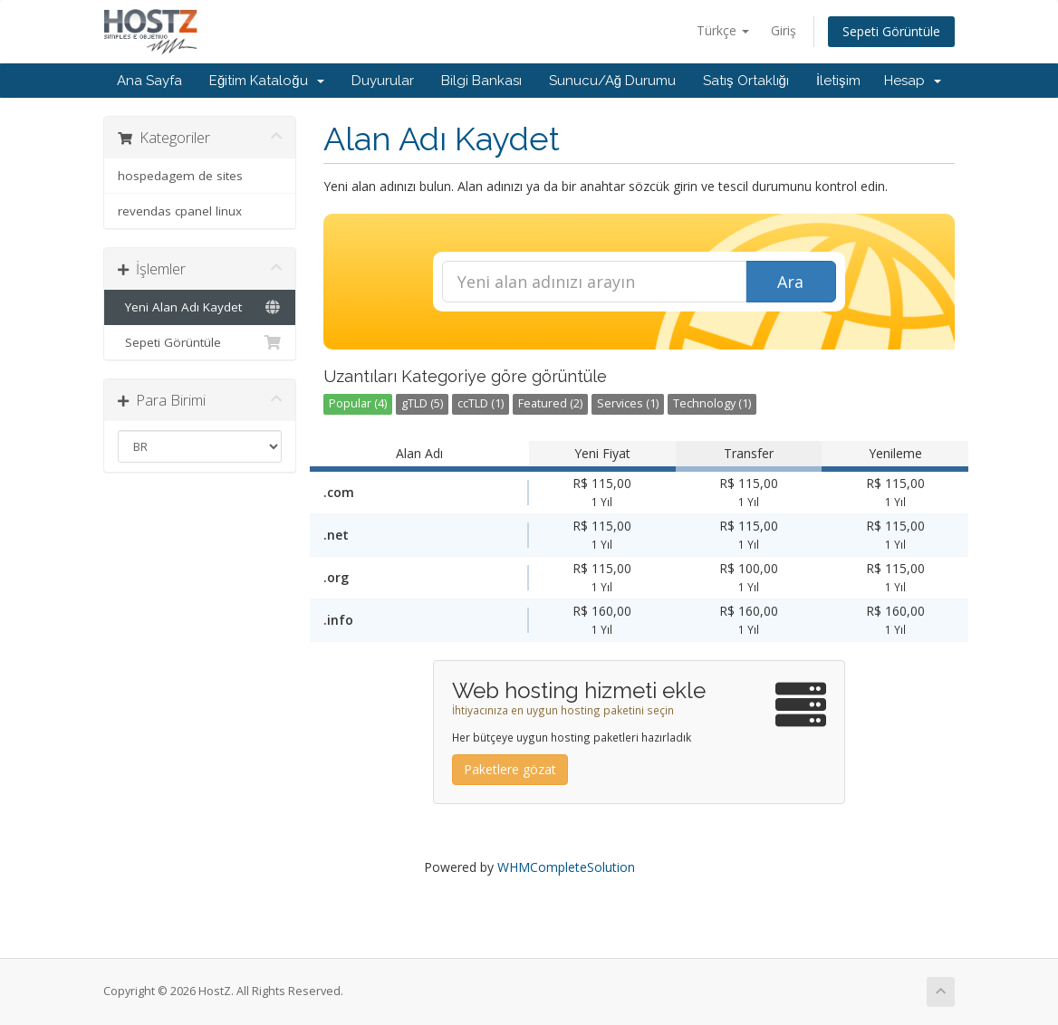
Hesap (912, 80)
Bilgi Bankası (481, 80)
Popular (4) (358, 403)
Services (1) (628, 403)
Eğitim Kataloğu (266, 80)
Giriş (783, 30)
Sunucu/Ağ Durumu (612, 80)
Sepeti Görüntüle (891, 31)
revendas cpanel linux (180, 211)
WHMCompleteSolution (566, 867)
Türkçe (723, 30)
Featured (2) (550, 403)
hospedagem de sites (180, 176)
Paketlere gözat (510, 769)
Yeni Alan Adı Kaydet (200, 307)
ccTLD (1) (480, 403)
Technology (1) (712, 403)
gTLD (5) (422, 403)
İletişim (838, 80)
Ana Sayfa (149, 80)
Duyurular (382, 80)
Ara (790, 281)
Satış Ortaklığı (746, 80)
